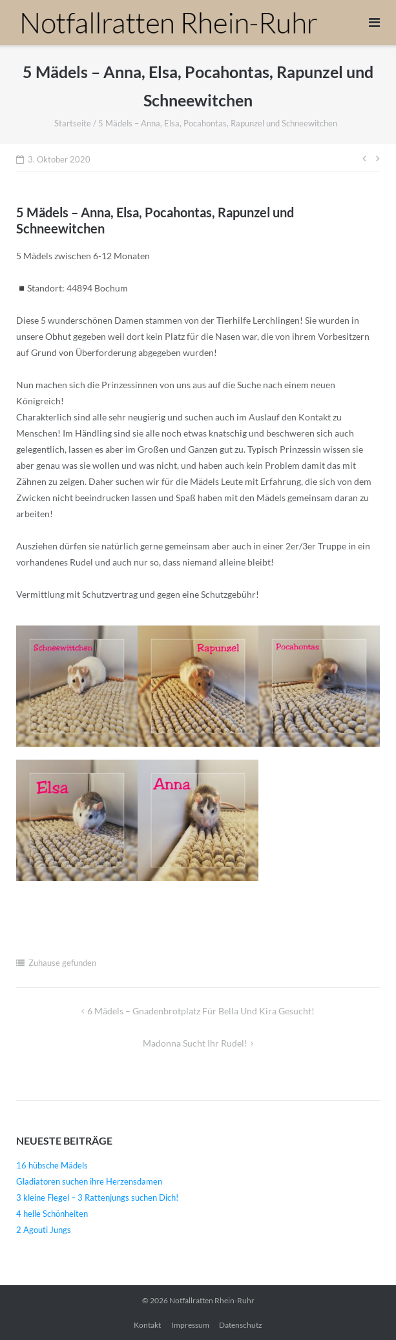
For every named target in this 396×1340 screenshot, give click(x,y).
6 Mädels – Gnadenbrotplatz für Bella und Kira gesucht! (201, 1010)
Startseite (72, 123)
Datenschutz (240, 1325)
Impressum (190, 1325)
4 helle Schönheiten (52, 1213)
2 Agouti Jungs (43, 1230)
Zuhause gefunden (62, 963)
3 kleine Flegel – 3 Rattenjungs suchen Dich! (97, 1197)
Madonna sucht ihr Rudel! (195, 1043)
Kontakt (147, 1325)
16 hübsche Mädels (52, 1165)
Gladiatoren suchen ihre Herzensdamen (89, 1181)
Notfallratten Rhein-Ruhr (212, 1300)
